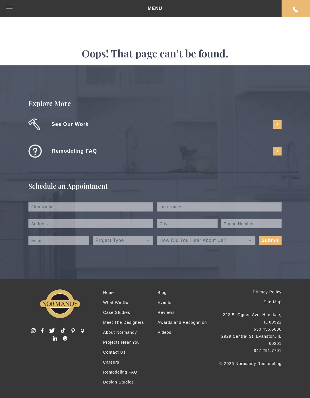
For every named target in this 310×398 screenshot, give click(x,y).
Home (109, 292)
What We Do (116, 302)
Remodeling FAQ (120, 372)
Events (164, 302)
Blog (162, 292)
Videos (164, 332)
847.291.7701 (268, 350)
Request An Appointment (296, 10)
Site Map (273, 302)
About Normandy (120, 332)
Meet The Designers (123, 322)
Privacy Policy (267, 292)
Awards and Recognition (182, 322)
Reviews (166, 312)
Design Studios (118, 382)
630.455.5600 (268, 329)
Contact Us (114, 352)
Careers (111, 362)
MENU (84, 8)
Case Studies (116, 312)
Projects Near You (121, 342)
